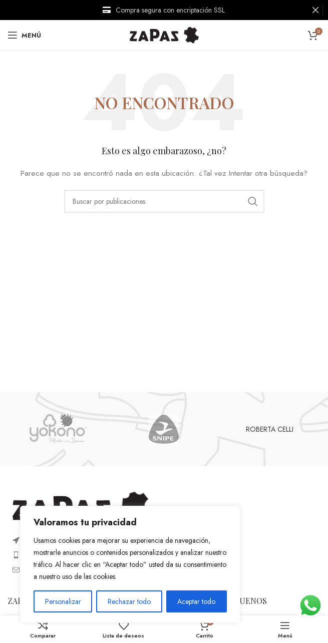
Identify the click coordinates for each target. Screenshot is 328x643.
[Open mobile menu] (24, 35)
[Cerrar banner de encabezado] (315, 10)
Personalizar (63, 601)
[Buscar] (164, 201)
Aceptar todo (196, 601)
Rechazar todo (129, 601)
